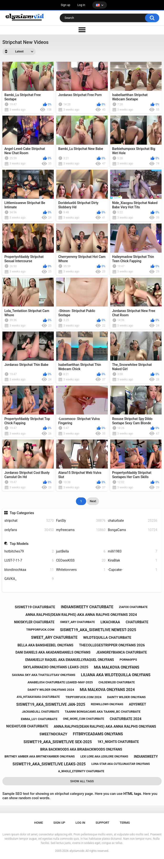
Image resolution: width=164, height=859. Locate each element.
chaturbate (132, 521)
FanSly (80, 521)
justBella (80, 551)
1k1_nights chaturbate (118, 742)
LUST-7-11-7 (29, 560)
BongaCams (132, 530)
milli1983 (132, 551)
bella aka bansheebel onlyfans (45, 645)
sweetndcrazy (53, 734)
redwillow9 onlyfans (107, 704)
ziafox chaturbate (133, 607)
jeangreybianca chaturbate (121, 652)
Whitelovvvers (80, 570)
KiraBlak (132, 560)
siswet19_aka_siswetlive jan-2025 (50, 704)
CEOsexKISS (80, 560)
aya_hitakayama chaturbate (38, 697)
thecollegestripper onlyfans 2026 (112, 645)
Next (93, 501)
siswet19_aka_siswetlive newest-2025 (98, 630)
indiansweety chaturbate (87, 607)
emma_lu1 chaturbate (39, 719)
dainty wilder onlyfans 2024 (51, 689)
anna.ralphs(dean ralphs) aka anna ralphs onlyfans (105, 726)
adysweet (137, 704)
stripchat (29, 521)
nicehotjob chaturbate (27, 726)
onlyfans (29, 530)
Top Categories (22, 513)
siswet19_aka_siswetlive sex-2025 (58, 742)
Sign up (65, 5)
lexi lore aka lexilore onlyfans (104, 756)
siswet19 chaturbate (35, 607)
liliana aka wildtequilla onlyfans (115, 675)
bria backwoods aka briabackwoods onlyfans (81, 749)
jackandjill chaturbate (40, 711)
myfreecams (80, 530)
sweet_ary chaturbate (77, 622)
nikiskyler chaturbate (34, 622)
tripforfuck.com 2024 (83, 697)
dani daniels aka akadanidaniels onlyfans (52, 652)
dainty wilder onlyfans (126, 697)
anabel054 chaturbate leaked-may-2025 (60, 682)
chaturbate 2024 (125, 719)
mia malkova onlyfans (116, 667)
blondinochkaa (29, 570)
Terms (125, 822)
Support (102, 822)
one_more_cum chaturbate (83, 719)
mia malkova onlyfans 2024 (107, 689)
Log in (81, 5)
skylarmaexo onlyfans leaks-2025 (55, 667)
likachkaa (110, 622)
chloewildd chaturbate (117, 682)
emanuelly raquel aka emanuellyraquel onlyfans (69, 660)
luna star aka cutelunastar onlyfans (120, 764)
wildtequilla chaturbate (107, 637)
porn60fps (128, 659)
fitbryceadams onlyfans (98, 734)
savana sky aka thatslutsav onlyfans (43, 675)
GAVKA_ (29, 579)
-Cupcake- (132, 570)
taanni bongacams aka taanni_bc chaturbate (102, 711)
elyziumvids (77, 851)
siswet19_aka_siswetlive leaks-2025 (49, 764)
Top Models (19, 544)
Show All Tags (82, 781)
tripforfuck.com (40, 629)
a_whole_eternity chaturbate (81, 771)
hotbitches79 (29, 551)
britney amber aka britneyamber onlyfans (40, 756)
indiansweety (146, 756)
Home (38, 822)
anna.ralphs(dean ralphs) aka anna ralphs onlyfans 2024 (81, 615)
